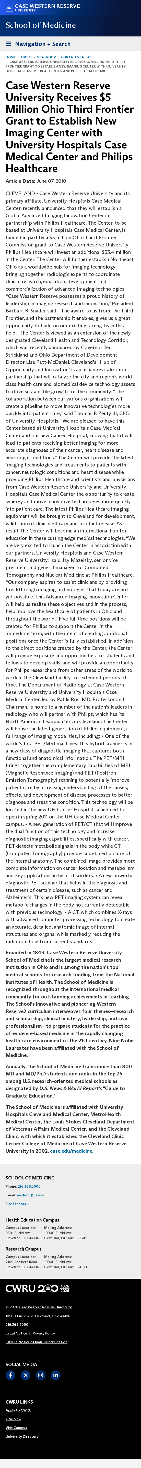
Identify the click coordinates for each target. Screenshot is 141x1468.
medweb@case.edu (32, 1195)
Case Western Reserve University (45, 1307)
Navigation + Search (36, 43)
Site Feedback (17, 1204)
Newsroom (46, 57)
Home (11, 57)
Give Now (13, 1419)
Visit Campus (16, 1427)
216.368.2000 (29, 1186)
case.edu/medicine (71, 1151)
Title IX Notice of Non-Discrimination (36, 1342)
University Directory (22, 1436)
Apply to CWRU (18, 1410)
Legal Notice (16, 1333)
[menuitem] (22, 1410)
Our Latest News (76, 57)
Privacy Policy (44, 1333)
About (26, 57)
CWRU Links (19, 1402)
